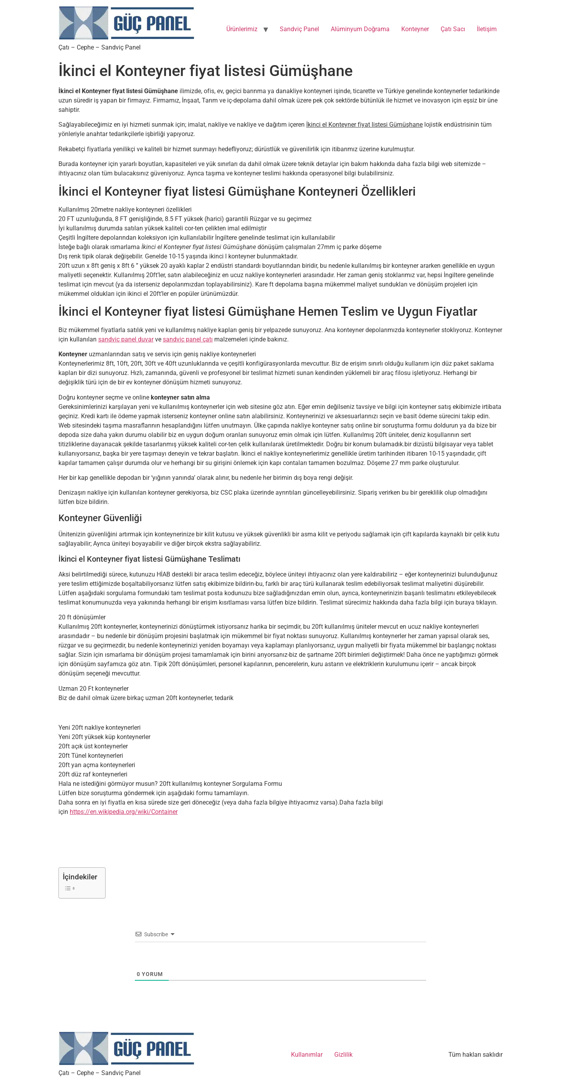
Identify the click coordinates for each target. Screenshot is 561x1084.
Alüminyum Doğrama (360, 29)
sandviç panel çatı (188, 339)
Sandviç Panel (299, 29)
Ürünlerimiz (242, 29)
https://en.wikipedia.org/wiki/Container (124, 811)
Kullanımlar (307, 1054)
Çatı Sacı (453, 29)
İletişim (487, 29)
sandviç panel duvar (125, 339)
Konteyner (415, 29)
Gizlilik (343, 1054)
